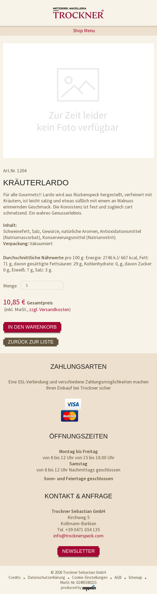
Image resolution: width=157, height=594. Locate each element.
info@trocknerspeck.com (78, 536)
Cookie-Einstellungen (90, 577)
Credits (15, 577)
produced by (78, 587)
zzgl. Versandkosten (49, 309)
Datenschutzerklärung (46, 577)
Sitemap (135, 577)
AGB (118, 577)
